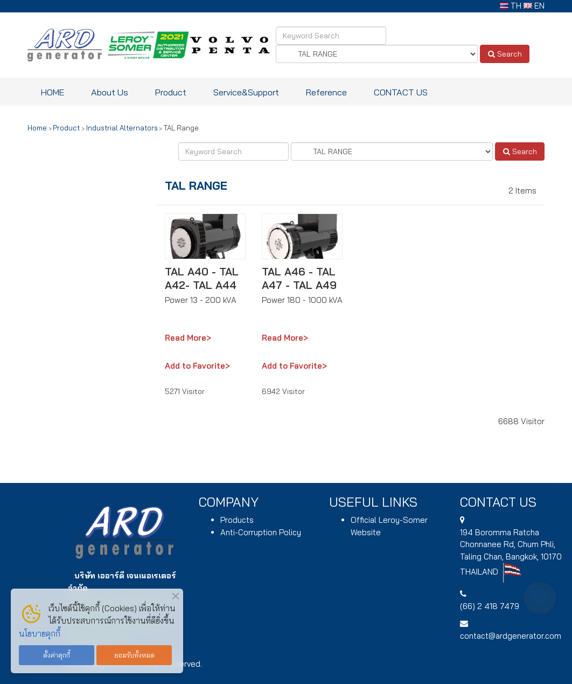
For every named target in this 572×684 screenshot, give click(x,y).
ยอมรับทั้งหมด (134, 655)
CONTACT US (401, 92)
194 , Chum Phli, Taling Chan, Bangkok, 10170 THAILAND (511, 552)
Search (505, 54)
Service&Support (246, 92)
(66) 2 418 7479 (489, 606)
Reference (326, 92)
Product (170, 92)
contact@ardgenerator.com (510, 636)
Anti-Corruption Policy (260, 532)
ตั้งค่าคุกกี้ (56, 655)
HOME (52, 92)
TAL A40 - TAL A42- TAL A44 (202, 278)
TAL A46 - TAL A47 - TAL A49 (299, 278)
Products (237, 520)
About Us (109, 92)
